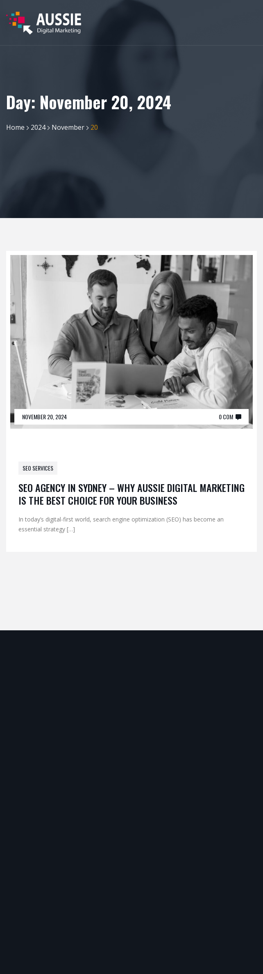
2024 (38, 127)
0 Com (226, 416)
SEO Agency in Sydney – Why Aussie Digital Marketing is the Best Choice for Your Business (131, 494)
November (68, 127)
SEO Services (38, 468)
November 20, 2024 (44, 416)
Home (15, 127)
